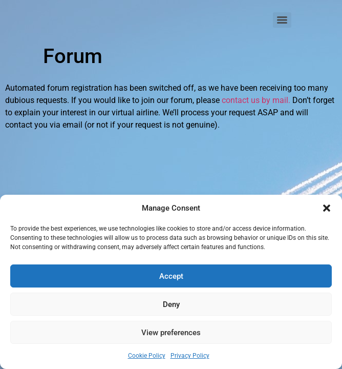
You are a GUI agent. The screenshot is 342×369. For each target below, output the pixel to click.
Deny (171, 304)
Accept (171, 276)
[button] (327, 208)
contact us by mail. (256, 100)
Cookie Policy (146, 355)
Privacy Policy (189, 355)
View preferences (171, 332)
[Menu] (282, 20)
